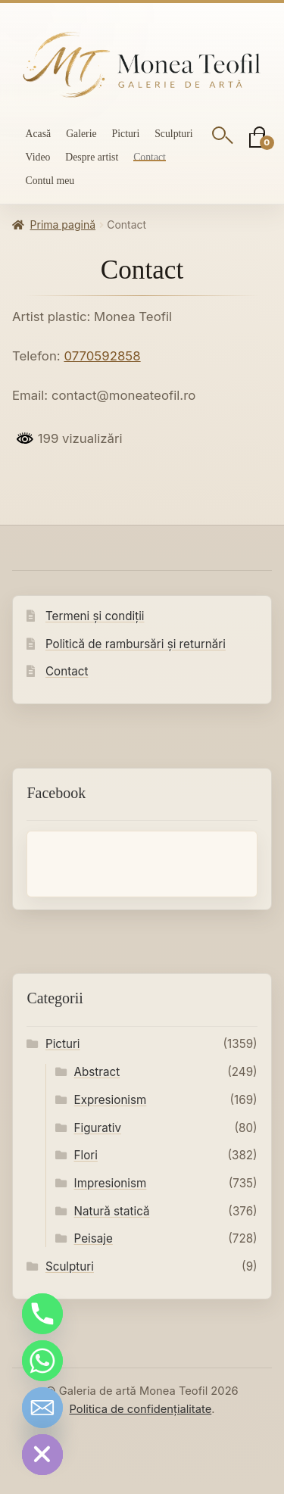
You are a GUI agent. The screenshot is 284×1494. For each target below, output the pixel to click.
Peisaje (93, 1238)
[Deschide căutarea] (222, 137)
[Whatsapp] (42, 1360)
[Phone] (42, 1313)
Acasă (38, 133)
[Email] (42, 1407)
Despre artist (91, 157)
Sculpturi (173, 133)
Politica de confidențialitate (140, 1409)
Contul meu (50, 180)
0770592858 (102, 355)
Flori (86, 1155)
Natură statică (112, 1211)
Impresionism (110, 1183)
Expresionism (110, 1100)
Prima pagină (62, 224)
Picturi (126, 133)
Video (38, 157)
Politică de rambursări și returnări (135, 644)
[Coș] (258, 137)
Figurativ (97, 1128)
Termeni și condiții (95, 616)
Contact (149, 157)
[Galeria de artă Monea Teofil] (142, 65)
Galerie (81, 133)
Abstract (97, 1072)
